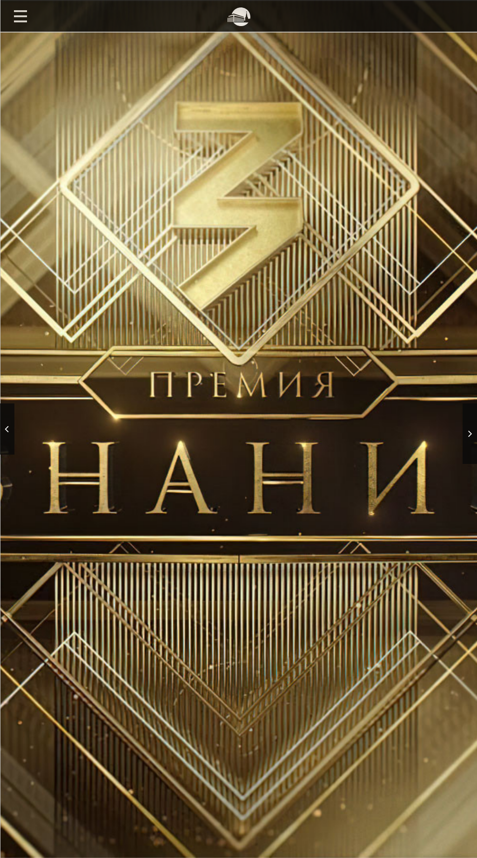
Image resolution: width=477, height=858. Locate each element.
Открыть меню (20, 16)
